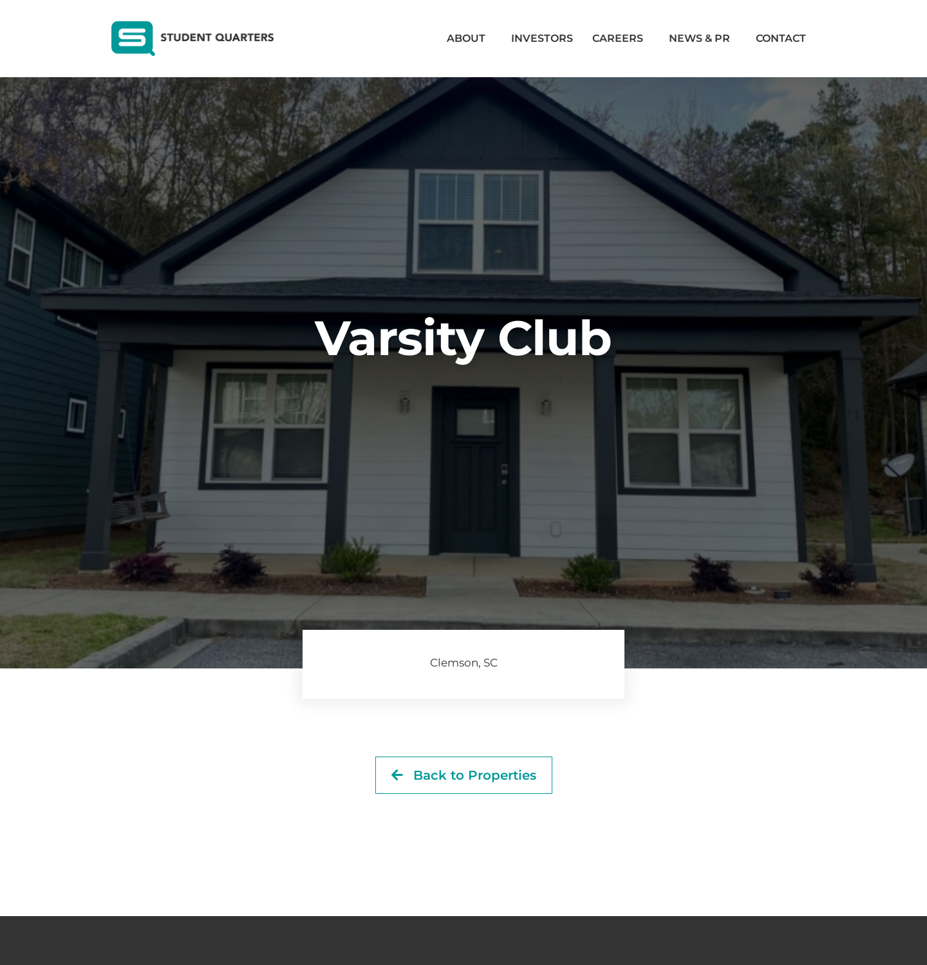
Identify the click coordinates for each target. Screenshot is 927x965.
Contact (781, 38)
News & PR (702, 38)
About (469, 38)
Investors (542, 38)
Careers (621, 38)
